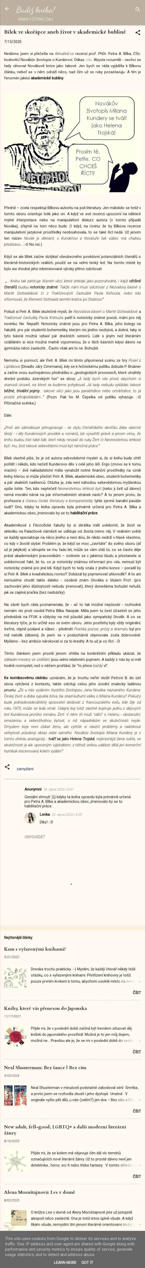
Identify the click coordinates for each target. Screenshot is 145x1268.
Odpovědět (35, 837)
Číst (137, 992)
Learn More (65, 1262)
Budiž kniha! (35, 9)
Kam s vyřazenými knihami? (35, 949)
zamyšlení (25, 769)
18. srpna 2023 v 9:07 (58, 789)
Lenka (45, 814)
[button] (138, 33)
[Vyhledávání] (138, 10)
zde (89, 59)
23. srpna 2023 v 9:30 (67, 815)
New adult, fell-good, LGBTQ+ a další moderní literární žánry (65, 1130)
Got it (87, 1262)
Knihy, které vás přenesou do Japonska (45, 1008)
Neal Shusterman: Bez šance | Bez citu (45, 1068)
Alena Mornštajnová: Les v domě (39, 1192)
